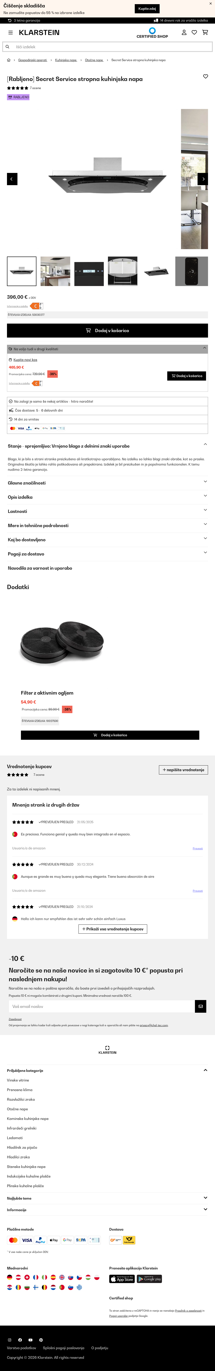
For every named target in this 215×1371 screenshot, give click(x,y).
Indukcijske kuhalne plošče (29, 1176)
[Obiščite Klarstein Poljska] (96, 1277)
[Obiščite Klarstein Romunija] (18, 1287)
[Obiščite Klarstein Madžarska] (88, 1277)
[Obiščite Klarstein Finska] (35, 1287)
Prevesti (198, 848)
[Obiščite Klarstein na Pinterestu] (41, 1340)
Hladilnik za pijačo (22, 1147)
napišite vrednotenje (183, 769)
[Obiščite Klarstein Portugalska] (62, 1287)
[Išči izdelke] (107, 46)
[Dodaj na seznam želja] (205, 76)
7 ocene (35, 88)
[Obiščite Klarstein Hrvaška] (9, 1287)
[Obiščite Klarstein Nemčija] (9, 1277)
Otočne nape (94, 60)
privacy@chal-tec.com (154, 1025)
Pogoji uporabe (118, 1316)
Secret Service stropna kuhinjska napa (138, 60)
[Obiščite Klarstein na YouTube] (30, 1340)
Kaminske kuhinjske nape (28, 1118)
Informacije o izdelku (17, 306)
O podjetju (99, 1348)
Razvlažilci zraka (21, 1099)
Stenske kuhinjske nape (26, 1166)
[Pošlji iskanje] (7, 46)
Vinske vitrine (18, 1080)
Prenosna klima (19, 1090)
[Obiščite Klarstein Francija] (35, 1277)
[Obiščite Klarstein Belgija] (44, 1287)
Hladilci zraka (18, 1157)
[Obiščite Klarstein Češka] (79, 1277)
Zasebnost (15, 1019)
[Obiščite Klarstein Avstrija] (18, 1277)
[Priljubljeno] (194, 32)
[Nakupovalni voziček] (205, 32)
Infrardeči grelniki (21, 1128)
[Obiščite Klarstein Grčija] (79, 1287)
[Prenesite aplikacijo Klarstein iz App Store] (122, 1279)
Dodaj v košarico (107, 330)
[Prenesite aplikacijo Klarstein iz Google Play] (149, 1279)
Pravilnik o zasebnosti (188, 1310)
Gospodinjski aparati (32, 60)
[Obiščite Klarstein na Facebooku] (20, 1340)
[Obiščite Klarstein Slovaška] (70, 1277)
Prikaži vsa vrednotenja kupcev (112, 929)
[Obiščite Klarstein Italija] (44, 1277)
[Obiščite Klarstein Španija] (53, 1277)
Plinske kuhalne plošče (25, 1186)
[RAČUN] (184, 32)
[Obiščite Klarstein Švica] (27, 1277)
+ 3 (191, 271)
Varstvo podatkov (21, 1348)
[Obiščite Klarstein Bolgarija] (27, 1287)
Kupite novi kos (25, 360)
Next (204, 179)
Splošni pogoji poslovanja (63, 1348)
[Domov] (12, 60)
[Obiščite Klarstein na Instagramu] (9, 1340)
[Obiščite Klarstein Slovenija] (70, 1287)
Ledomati (15, 1138)
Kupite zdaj (147, 8)
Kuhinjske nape (66, 60)
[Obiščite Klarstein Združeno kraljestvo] (62, 1277)
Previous (11, 179)
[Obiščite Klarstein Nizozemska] (53, 1287)
